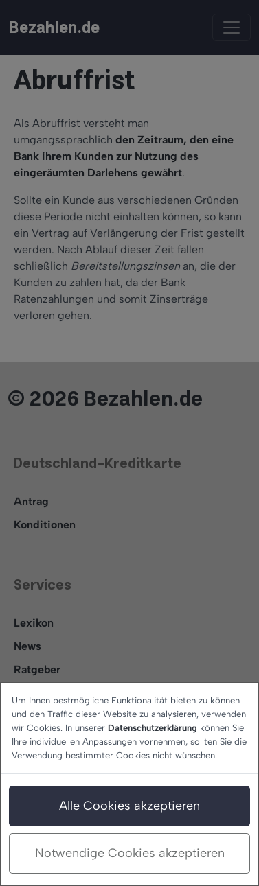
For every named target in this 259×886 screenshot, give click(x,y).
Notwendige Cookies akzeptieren (130, 853)
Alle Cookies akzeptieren (129, 805)
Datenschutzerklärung (152, 728)
